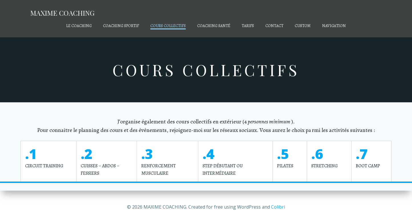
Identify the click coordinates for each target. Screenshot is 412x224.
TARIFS (248, 25)
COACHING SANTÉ (213, 25)
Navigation (334, 25)
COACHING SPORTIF (121, 25)
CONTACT (274, 25)
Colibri (278, 207)
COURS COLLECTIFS (168, 25)
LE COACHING (79, 25)
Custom (303, 25)
